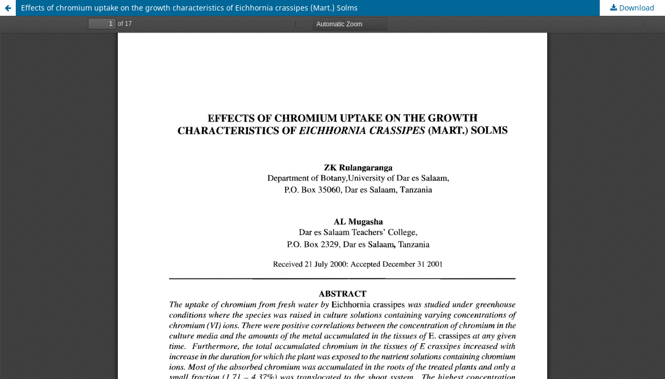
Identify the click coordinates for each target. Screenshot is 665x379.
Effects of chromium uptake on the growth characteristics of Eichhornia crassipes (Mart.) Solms (189, 8)
